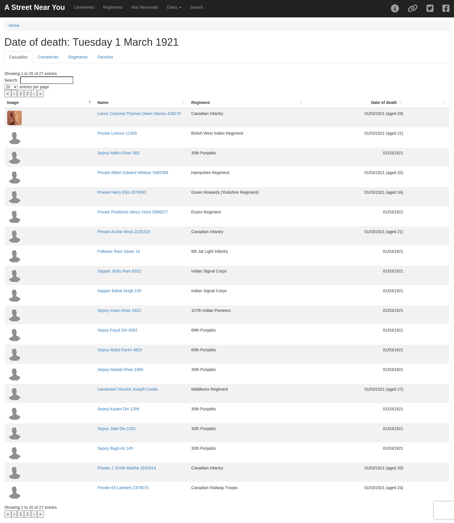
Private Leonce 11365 (68, 133)
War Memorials (144, 7)
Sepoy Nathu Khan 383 (69, 153)
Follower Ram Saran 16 (69, 251)
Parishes (105, 57)
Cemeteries (84, 7)
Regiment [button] (230, 102)
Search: (11, 80)
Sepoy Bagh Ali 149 (66, 448)
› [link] (34, 93)
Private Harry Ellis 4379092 (73, 192)
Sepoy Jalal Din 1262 (67, 428)
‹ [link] (14, 93)
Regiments (112, 7)
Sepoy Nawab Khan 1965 (71, 369)
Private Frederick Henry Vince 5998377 (83, 212)
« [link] (8, 93)
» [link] (40, 93)
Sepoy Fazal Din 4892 (68, 330)
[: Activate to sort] (439, 102)
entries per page (34, 87)
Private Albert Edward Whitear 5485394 (83, 172)
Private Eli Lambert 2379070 (74, 487)
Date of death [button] (408, 102)
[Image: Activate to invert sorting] (25, 102)
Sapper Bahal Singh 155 (70, 290)
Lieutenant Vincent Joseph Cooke (78, 389)
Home (14, 25)
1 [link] (20, 93)
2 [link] (27, 93)
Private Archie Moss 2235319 (74, 231)
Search (196, 7)
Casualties (18, 57)
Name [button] (53, 102)
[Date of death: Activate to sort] (389, 102)
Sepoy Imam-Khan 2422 (70, 310)
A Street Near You (34, 7)
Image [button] (13, 102)
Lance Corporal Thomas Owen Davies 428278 (90, 113)
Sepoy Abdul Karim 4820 (70, 350)
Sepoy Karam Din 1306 (69, 409)
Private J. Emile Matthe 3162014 (77, 468)
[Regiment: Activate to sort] (284, 102)
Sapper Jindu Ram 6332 (70, 271)
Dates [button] (174, 7)
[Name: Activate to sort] (132, 102)
